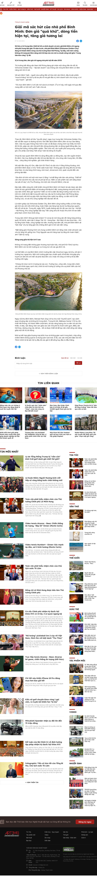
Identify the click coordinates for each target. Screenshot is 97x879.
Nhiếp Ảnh (45, 9)
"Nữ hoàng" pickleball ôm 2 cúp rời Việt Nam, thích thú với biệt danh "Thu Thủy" (43, 636)
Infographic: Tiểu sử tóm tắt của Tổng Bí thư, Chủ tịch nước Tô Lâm (44, 764)
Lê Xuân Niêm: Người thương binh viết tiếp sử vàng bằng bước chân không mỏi (43, 479)
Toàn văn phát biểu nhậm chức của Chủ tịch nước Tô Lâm (91, 472)
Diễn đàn (47, 840)
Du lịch (60, 9)
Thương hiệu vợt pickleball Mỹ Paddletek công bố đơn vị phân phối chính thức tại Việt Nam (35, 435)
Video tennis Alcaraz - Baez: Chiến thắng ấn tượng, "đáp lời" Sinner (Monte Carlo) (44, 524)
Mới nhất (72, 358)
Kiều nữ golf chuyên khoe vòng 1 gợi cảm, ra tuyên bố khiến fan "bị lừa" (42, 700)
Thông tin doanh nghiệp (22, 22)
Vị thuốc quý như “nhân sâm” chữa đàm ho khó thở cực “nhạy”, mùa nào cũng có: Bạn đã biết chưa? (36, 408)
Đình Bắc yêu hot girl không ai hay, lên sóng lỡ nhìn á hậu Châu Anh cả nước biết (90, 638)
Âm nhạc (67, 9)
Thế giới (37, 9)
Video (72, 712)
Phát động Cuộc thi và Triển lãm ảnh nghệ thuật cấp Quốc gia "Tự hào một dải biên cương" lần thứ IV (91, 771)
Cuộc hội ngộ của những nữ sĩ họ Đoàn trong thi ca (90, 699)
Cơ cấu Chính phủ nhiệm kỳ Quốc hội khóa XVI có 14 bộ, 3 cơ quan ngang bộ (43, 612)
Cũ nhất (79, 358)
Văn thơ (30, 9)
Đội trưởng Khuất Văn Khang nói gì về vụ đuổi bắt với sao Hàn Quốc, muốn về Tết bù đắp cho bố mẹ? (90, 617)
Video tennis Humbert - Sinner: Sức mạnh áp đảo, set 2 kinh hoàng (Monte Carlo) (44, 545)
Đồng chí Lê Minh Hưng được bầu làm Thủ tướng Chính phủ (90, 483)
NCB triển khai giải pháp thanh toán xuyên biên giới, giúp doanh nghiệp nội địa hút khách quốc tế (10, 435)
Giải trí (74, 609)
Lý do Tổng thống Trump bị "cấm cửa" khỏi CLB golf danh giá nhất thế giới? (42, 457)
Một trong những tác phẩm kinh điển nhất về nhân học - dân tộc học (91, 689)
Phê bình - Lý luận (87, 832)
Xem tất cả (64, 358)
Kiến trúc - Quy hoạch (17, 9)
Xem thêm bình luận (49, 373)
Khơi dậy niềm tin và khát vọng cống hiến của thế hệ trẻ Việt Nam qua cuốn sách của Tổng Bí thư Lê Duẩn (91, 680)
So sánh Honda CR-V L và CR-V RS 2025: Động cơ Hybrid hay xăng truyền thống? (91, 719)
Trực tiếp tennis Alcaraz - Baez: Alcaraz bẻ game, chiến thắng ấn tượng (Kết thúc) (44, 658)
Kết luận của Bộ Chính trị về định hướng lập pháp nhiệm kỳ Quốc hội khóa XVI (43, 743)
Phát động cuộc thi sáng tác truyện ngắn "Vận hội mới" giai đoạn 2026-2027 (91, 525)
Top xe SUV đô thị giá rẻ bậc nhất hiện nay (90, 739)
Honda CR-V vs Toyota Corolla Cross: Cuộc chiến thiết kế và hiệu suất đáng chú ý (90, 752)
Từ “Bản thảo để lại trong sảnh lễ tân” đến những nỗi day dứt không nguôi (91, 667)
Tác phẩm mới (77, 660)
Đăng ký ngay (85, 822)
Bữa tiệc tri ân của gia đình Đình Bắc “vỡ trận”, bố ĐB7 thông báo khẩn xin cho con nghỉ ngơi (90, 650)
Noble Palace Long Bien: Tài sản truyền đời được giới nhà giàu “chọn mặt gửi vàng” (85, 434)
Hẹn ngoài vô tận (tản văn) (90, 544)
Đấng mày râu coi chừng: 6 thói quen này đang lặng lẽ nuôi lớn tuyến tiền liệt (10, 407)
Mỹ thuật (53, 9)
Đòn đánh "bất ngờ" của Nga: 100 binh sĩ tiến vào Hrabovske (90, 597)
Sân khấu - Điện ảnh (78, 9)
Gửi (78, 363)
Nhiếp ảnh (75, 763)
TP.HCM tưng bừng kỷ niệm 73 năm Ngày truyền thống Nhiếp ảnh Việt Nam (91, 793)
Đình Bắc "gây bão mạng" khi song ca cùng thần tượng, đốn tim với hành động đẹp (91, 627)
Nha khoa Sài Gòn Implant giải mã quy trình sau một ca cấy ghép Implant (60, 434)
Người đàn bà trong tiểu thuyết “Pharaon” (90, 574)
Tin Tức (5, 9)
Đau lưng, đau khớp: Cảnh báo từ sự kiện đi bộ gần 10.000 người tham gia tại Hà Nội (60, 408)
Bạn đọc (90, 9)
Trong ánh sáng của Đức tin (90, 533)
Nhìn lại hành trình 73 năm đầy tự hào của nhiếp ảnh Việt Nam (91, 781)
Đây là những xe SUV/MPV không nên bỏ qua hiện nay (90, 729)
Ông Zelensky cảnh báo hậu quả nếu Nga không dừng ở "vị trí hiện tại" (91, 586)
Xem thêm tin (32, 782)
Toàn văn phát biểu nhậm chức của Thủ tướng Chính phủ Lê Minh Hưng (43, 500)
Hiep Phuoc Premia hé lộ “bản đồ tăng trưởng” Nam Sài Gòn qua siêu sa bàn (86, 407)
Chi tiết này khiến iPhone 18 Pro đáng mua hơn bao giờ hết (42, 679)
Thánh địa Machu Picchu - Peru (90, 562)
